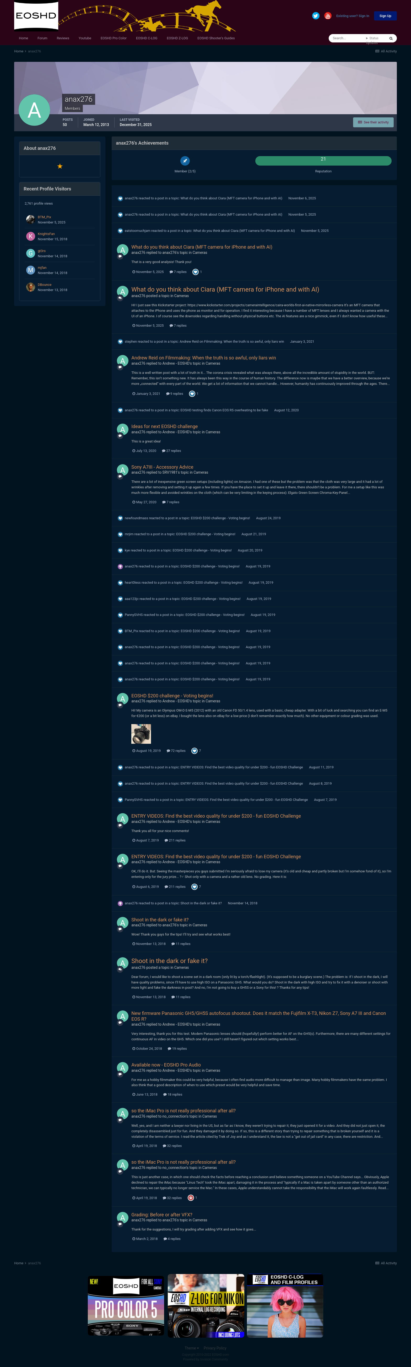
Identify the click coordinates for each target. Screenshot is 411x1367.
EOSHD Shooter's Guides (216, 38)
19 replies (177, 1049)
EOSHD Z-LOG (177, 38)
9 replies (174, 394)
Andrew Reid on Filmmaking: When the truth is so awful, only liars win (232, 341)
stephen (131, 341)
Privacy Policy (215, 1348)
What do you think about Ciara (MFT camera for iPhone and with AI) (232, 198)
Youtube (85, 38)
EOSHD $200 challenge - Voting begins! (221, 518)
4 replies (172, 1239)
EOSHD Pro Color (114, 38)
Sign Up (385, 16)
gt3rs (42, 251)
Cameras (200, 252)
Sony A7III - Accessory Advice (162, 467)
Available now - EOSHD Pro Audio (166, 1065)
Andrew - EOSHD (176, 363)
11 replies (180, 944)
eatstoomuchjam (137, 231)
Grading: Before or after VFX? (161, 1214)
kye (127, 550)
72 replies (176, 751)
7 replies (178, 272)
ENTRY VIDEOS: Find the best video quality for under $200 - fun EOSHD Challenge (242, 767)
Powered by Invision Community (205, 1359)
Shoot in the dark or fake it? (202, 903)
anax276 (131, 198)
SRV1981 (170, 472)
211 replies (175, 840)
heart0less (133, 582)
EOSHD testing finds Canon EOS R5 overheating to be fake (225, 410)
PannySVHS (134, 615)
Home (23, 38)
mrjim (129, 534)
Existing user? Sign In (352, 16)
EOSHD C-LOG (147, 38)
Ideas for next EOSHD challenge (164, 426)
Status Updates (372, 40)
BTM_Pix (44, 217)
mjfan (42, 268)
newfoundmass (136, 518)
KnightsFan (46, 234)
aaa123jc (132, 599)
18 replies (172, 1094)
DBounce (44, 285)
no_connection (174, 1116)
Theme (192, 1348)
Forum (42, 38)
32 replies (172, 1146)
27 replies (171, 451)
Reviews (63, 38)
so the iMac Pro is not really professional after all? (183, 1110)
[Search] (347, 38)
